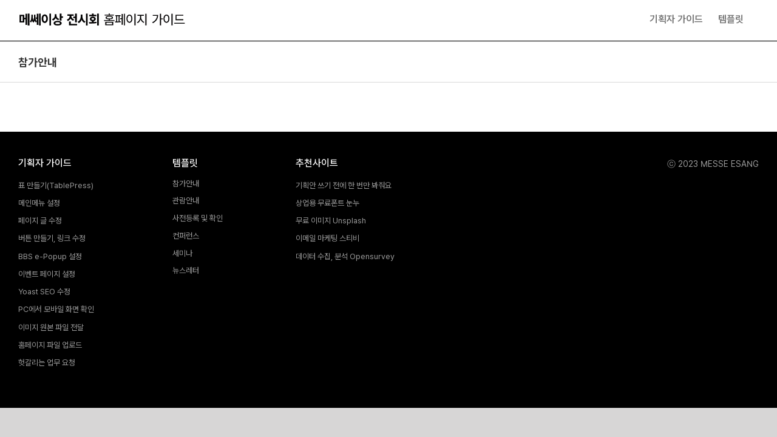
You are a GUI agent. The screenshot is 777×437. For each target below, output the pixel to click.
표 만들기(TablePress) (55, 186)
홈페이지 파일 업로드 (50, 345)
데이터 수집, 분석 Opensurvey (345, 257)
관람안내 (185, 201)
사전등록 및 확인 (197, 218)
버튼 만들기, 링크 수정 (52, 238)
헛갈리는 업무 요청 (46, 363)
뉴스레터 (185, 271)
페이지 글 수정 (40, 221)
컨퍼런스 (185, 236)
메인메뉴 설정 (39, 203)
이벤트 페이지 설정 (46, 274)
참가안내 (185, 184)
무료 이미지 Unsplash (331, 221)
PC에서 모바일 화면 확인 (56, 309)
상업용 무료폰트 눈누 (327, 203)
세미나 (182, 254)
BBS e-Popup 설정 (50, 257)
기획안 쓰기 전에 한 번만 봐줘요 (344, 186)
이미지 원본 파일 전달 (51, 328)
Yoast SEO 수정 (44, 292)
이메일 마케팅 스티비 (327, 238)
